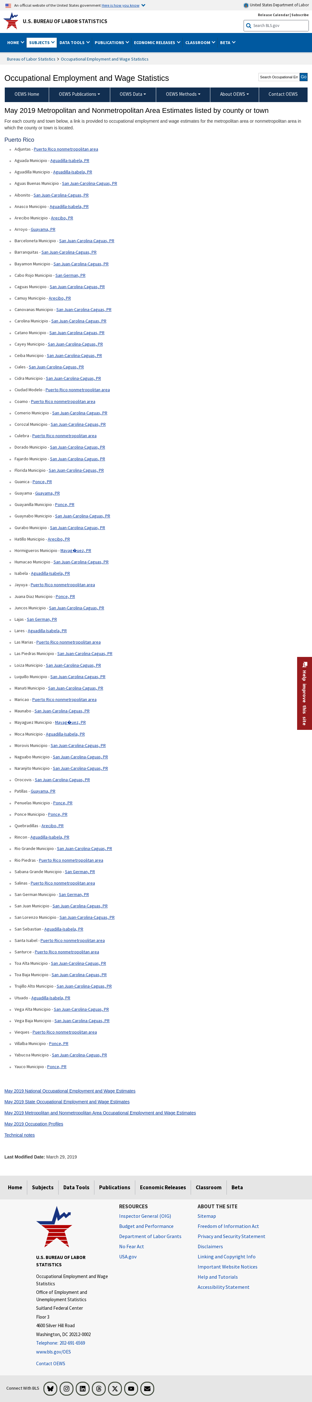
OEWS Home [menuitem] (27, 94)
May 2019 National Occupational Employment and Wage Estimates (70, 1091)
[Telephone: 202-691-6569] (73, 1343)
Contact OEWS (50, 1363)
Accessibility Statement (224, 1287)
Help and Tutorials (218, 1277)
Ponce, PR (42, 481)
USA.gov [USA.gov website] (128, 1256)
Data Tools (76, 1187)
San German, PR (70, 275)
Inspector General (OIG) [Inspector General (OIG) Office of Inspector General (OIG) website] (145, 1216)
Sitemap (207, 1216)
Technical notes (19, 1135)
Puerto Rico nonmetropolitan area (66, 149)
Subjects (43, 1187)
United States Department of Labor (276, 5)
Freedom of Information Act (228, 1226)
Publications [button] (110, 42)
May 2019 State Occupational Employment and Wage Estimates (67, 1101)
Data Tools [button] (73, 42)
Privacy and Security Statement (231, 1236)
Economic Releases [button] (155, 42)
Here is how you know (120, 5)
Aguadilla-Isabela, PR (69, 160)
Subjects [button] (40, 42)
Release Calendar (273, 14)
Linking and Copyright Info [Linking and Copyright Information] (227, 1256)
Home (15, 1187)
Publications (114, 1187)
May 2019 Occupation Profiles (33, 1123)
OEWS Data (131, 94)
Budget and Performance (146, 1226)
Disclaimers (210, 1246)
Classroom (209, 1187)
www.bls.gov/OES (53, 1352)
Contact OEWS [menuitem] (283, 94)
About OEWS (232, 94)
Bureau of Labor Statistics (31, 59)
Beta (237, 1187)
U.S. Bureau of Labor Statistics (65, 21)
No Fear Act (131, 1246)
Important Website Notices (228, 1266)
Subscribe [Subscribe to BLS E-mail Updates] (300, 14)
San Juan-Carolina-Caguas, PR (89, 183)
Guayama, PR (43, 229)
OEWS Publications (77, 94)
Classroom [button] (198, 42)
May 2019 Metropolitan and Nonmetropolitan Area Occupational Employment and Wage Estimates (100, 1112)
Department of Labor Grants (150, 1236)
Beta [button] (225, 42)
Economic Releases (163, 1187)
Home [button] (13, 42)
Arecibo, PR (62, 218)
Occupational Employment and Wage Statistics (105, 59)
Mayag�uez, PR (75, 550)
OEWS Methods (181, 94)
